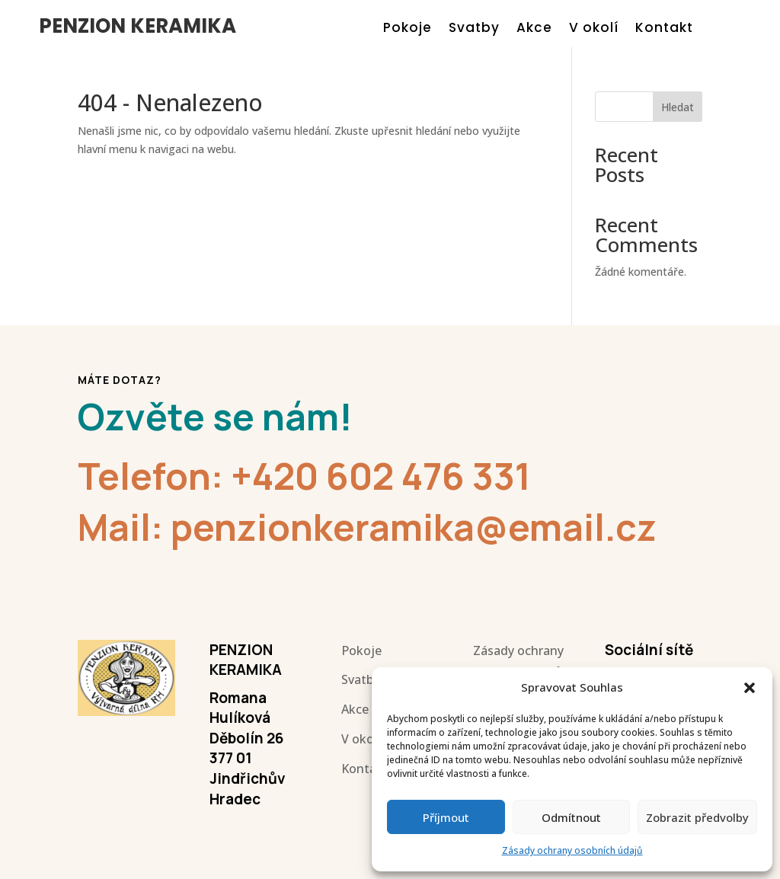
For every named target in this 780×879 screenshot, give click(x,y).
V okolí (594, 29)
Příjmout (446, 817)
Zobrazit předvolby (697, 817)
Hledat (677, 107)
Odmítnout (571, 817)
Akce (534, 29)
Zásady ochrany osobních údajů (572, 850)
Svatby (474, 29)
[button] (749, 687)
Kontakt (664, 29)
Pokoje (407, 29)
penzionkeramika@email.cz (414, 526)
